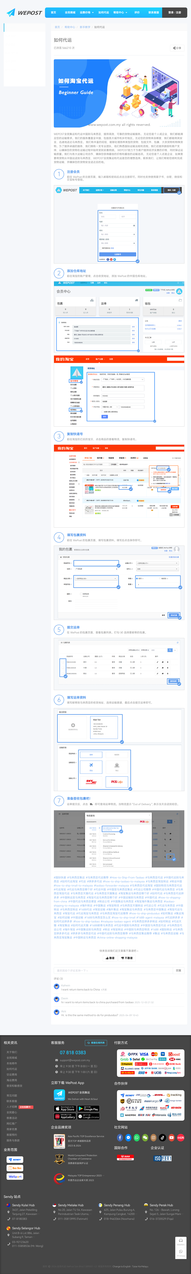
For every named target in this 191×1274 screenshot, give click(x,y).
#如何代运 (156, 893)
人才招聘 (12, 1106)
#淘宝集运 (64, 925)
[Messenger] (128, 1137)
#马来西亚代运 (154, 877)
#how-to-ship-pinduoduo (144, 913)
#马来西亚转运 (69, 909)
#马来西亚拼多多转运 (145, 921)
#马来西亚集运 (76, 877)
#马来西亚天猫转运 (132, 905)
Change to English (122, 1266)
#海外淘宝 (69, 929)
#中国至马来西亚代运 (154, 925)
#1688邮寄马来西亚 (102, 925)
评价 (137, 12)
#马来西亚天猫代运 (82, 893)
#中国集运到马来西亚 (89, 929)
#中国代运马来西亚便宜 (82, 901)
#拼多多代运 (95, 881)
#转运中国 (176, 881)
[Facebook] (120, 1137)
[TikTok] (162, 1137)
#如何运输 (64, 917)
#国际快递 (60, 877)
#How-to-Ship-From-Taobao (127, 877)
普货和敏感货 (14, 1085)
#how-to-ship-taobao (86, 921)
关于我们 (12, 1052)
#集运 (156, 933)
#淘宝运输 (99, 909)
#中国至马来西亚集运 (120, 889)
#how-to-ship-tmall (124, 917)
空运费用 (12, 1074)
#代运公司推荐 (143, 889)
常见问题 (12, 1095)
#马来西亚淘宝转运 (157, 881)
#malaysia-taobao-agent (116, 921)
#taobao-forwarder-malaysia (112, 885)
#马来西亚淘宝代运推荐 (114, 913)
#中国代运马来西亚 (163, 889)
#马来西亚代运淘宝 (141, 885)
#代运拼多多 (173, 917)
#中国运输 (77, 917)
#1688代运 (85, 909)
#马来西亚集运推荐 (140, 933)
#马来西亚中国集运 (155, 909)
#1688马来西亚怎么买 (98, 917)
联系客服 (153, 12)
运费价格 (87, 12)
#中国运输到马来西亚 (132, 897)
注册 (178, 12)
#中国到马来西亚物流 (137, 929)
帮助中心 (120, 12)
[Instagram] (154, 1137)
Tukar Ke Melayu (140, 1266)
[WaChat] (145, 1137)
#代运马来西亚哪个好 (80, 889)
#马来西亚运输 (170, 933)
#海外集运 (112, 909)
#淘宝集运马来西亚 (131, 909)
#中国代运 (151, 897)
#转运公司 (103, 901)
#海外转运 (86, 905)
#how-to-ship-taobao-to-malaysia (124, 881)
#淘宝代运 (69, 913)
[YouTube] (172, 1137)
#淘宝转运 (117, 929)
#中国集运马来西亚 (122, 901)
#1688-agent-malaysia (150, 917)
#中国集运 (100, 905)
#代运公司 (150, 905)
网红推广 (12, 1123)
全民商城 (70, 12)
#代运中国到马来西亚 (127, 925)
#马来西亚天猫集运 (106, 893)
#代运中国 (100, 889)
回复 (178, 970)
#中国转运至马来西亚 (73, 897)
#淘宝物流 (113, 905)
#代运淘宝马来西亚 (88, 913)
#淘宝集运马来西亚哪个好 (134, 893)
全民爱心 (12, 1112)
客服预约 (12, 1134)
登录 (171, 12)
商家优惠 (12, 1129)
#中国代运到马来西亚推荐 (112, 933)
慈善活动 (12, 1118)
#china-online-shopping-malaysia (117, 937)
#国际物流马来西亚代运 (168, 885)
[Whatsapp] (137, 1137)
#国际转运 (166, 929)
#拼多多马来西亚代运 (84, 933)
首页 (53, 12)
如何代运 (103, 12)
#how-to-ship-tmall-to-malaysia (73, 885)
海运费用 (12, 1080)
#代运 (82, 881)
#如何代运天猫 (80, 925)
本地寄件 (12, 1063)
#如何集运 (167, 913)
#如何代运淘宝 (69, 881)
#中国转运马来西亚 (85, 937)
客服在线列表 (96, 1043)
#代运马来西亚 (167, 905)
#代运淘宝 (60, 889)
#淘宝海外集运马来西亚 (149, 901)
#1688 (155, 929)
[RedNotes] (180, 1137)
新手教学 (85, 27)
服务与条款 (13, 1140)
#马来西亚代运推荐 (97, 877)
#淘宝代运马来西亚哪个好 (102, 897)
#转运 (106, 929)
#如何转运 (165, 921)
